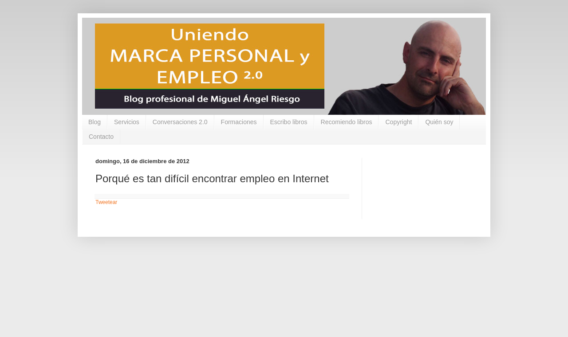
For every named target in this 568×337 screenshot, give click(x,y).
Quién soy (439, 121)
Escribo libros (289, 121)
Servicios (126, 121)
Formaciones (239, 121)
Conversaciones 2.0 (180, 121)
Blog (94, 121)
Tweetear (106, 202)
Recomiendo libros (346, 121)
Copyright (398, 121)
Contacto (101, 136)
